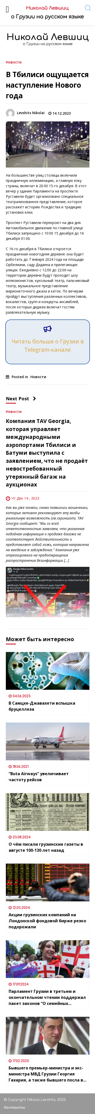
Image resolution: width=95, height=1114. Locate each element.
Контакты (14, 1107)
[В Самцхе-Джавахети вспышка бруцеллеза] (47, 671)
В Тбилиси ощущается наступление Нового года (47, 85)
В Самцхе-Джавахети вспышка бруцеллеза (42, 706)
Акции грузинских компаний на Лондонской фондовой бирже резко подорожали (47, 921)
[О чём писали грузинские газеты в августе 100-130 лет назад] (47, 812)
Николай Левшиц (48, 37)
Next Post (21, 399)
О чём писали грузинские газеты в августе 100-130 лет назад (46, 847)
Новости (14, 62)
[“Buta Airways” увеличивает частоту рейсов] (47, 741)
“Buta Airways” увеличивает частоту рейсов (39, 776)
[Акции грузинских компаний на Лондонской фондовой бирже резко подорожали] (47, 882)
